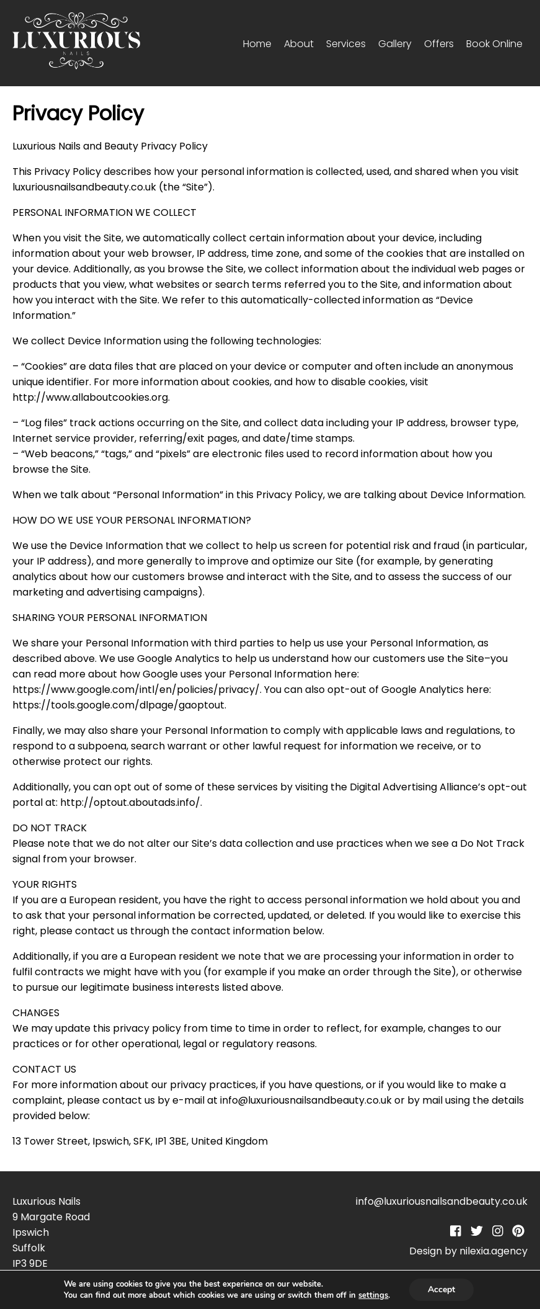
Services (346, 44)
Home (257, 44)
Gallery (395, 44)
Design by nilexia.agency (468, 1251)
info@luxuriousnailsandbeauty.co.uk (442, 1201)
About (299, 44)
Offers (439, 44)
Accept (441, 1289)
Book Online (494, 44)
